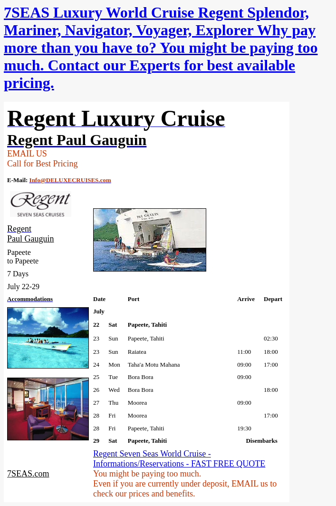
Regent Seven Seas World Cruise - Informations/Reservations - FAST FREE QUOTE (179, 458)
